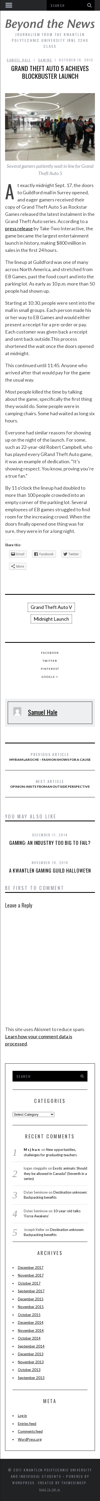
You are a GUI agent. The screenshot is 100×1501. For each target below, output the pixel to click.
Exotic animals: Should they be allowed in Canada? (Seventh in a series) (55, 1173)
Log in (22, 1415)
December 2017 (30, 1267)
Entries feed (27, 1423)
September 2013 (31, 1378)
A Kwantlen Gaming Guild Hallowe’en (50, 870)
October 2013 (29, 1370)
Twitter (50, 660)
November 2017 (31, 1275)
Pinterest (50, 668)
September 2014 (31, 1346)
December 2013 (30, 1354)
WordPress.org (30, 1439)
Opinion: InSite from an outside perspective (50, 783)
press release (19, 228)
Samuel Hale (19, 60)
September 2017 (31, 1291)
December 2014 (30, 1322)
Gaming (45, 60)
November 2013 (31, 1362)
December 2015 (30, 1299)
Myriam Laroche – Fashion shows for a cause (50, 756)
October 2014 (29, 1338)
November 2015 (31, 1307)
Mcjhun (32, 1149)
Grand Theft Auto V (51, 607)
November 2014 (31, 1330)
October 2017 (29, 1283)
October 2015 (29, 1315)
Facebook (50, 652)
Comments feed (30, 1431)
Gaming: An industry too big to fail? (50, 842)
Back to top (49, 1489)
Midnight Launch (51, 619)
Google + (50, 676)
